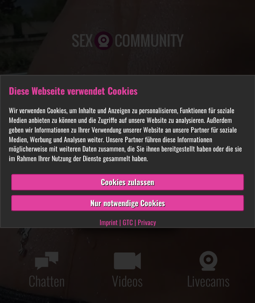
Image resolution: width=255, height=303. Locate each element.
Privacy (147, 223)
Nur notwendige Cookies (127, 202)
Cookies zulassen (127, 181)
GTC (128, 223)
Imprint (109, 223)
